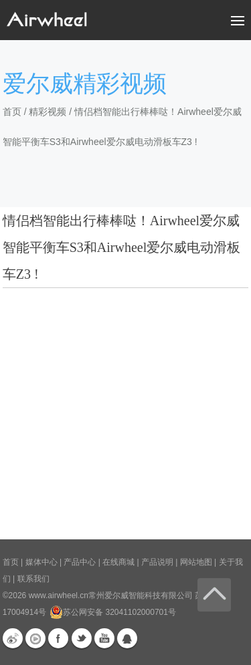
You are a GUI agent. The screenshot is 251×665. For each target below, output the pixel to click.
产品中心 (80, 562)
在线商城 (118, 562)
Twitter (82, 638)
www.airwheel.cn (58, 595)
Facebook (58, 638)
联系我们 (33, 578)
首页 (12, 111)
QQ (127, 638)
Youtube (104, 638)
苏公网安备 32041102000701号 (113, 612)
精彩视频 (47, 111)
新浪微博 (13, 638)
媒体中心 (41, 562)
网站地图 (196, 562)
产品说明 (157, 562)
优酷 (35, 638)
